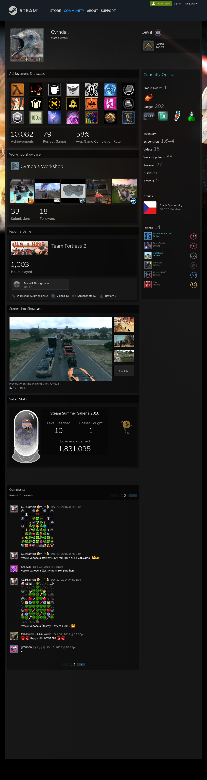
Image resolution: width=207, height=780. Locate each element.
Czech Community (171, 205)
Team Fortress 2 (68, 246)
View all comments (21, 495)
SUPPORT (108, 11)
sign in (177, 3)
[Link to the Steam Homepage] (26, 14)
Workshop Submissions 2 (32, 295)
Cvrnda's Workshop (42, 166)
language (190, 3)
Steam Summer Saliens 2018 (74, 413)
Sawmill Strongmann (36, 283)
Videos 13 (63, 295)
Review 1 (110, 295)
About (92, 11)
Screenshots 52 (86, 295)
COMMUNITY (74, 11)
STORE (55, 11)
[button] (171, 32)
